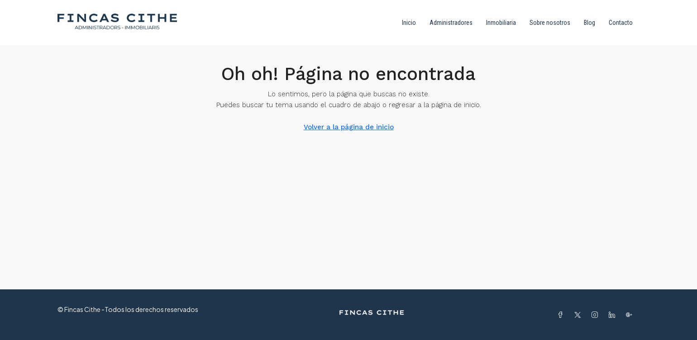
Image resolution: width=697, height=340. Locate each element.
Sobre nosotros (550, 22)
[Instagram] (597, 315)
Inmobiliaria (501, 22)
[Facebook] (562, 315)
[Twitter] (579, 315)
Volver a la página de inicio (349, 127)
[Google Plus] (631, 315)
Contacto (621, 22)
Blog (589, 22)
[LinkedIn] (614, 315)
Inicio (409, 22)
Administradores (451, 22)
